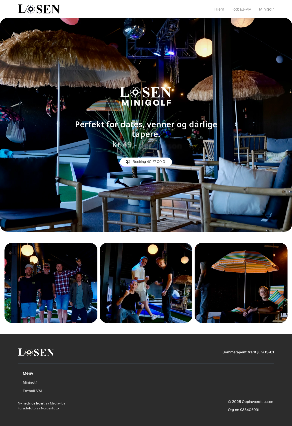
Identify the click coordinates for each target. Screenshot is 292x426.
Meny (28, 373)
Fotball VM (32, 391)
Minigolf (30, 382)
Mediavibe (57, 403)
